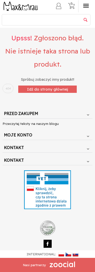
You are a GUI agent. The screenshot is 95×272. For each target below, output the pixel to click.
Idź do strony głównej (47, 89)
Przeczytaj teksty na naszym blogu (31, 124)
